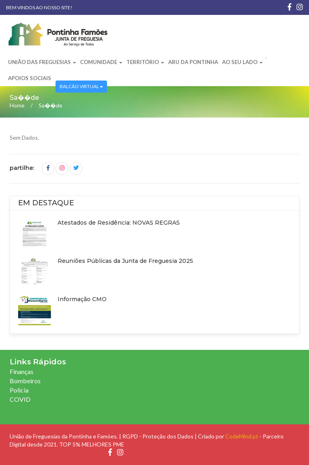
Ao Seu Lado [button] (242, 62)
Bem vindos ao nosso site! (39, 7)
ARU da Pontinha (193, 62)
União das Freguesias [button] (42, 62)
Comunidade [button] (101, 62)
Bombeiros (25, 380)
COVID (20, 399)
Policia (19, 390)
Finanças (21, 371)
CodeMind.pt (241, 436)
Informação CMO (82, 299)
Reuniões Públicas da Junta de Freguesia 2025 (125, 261)
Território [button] (145, 62)
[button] (55, 74)
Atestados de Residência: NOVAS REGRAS (119, 222)
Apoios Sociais (29, 78)
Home (17, 105)
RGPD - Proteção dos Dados (158, 436)
